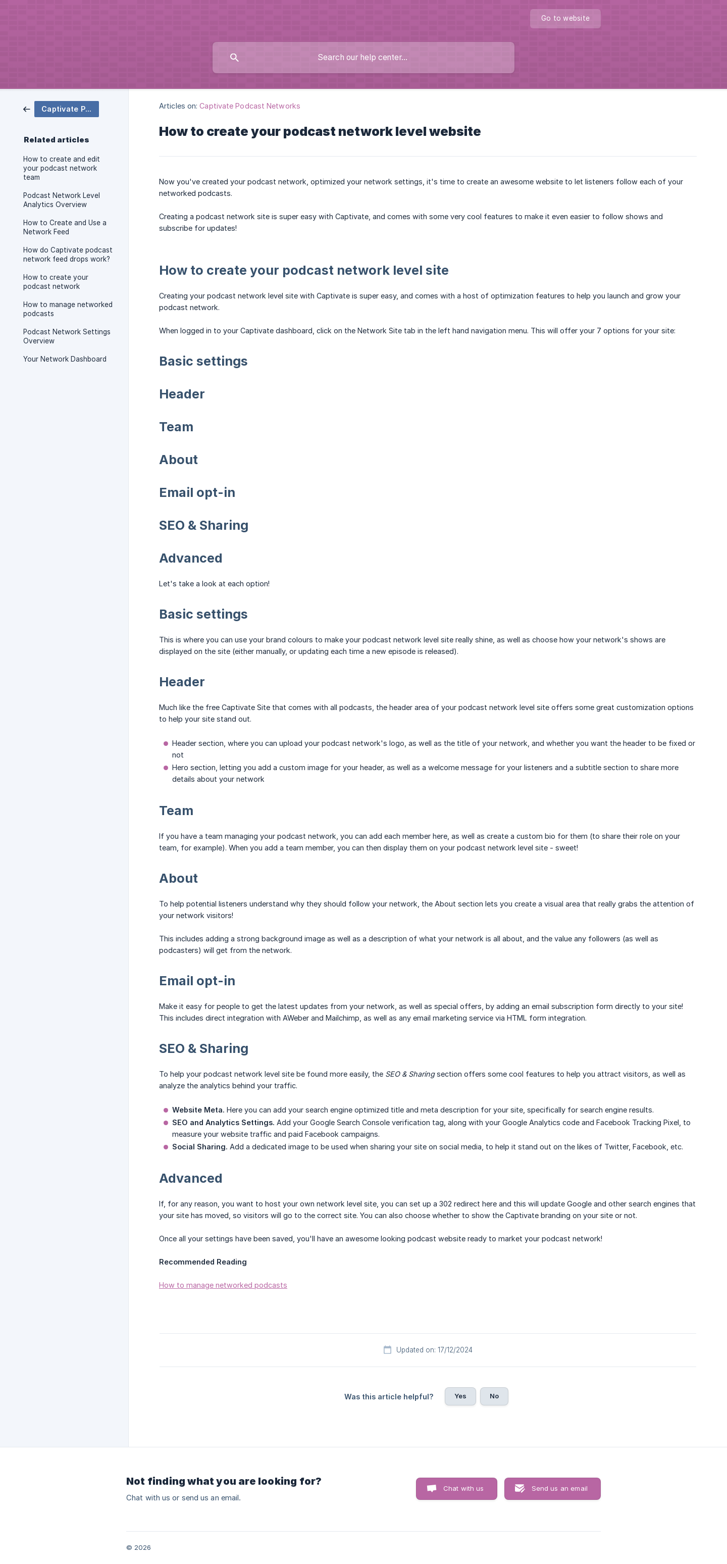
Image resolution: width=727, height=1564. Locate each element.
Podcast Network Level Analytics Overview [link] (61, 200)
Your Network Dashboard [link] (65, 359)
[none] (565, 18)
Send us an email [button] (560, 1488)
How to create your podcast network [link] (55, 281)
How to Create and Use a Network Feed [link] (65, 227)
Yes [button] (460, 1396)
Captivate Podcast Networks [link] (249, 106)
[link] (61, 108)
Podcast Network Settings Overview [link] (67, 336)
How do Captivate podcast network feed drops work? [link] (68, 254)
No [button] (494, 1396)
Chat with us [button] (463, 1488)
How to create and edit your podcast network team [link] (61, 168)
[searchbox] (363, 57)
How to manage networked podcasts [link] (68, 309)
